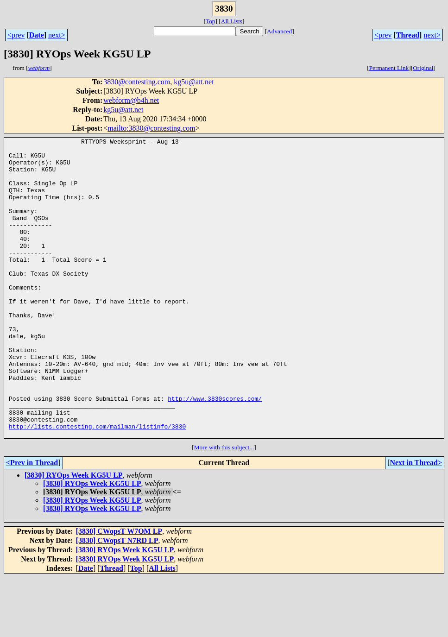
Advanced (279, 31)
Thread (407, 35)
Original (423, 67)
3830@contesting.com (136, 82)
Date (36, 35)
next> (56, 35)
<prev (16, 35)
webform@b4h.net (131, 100)
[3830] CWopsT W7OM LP (119, 591)
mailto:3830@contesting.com (151, 128)
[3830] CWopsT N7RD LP (117, 600)
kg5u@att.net (194, 82)
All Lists (231, 21)
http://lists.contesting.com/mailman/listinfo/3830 (97, 484)
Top (210, 21)
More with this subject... (224, 507)
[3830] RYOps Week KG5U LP (74, 535)
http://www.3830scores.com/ (215, 451)
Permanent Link (389, 67)
